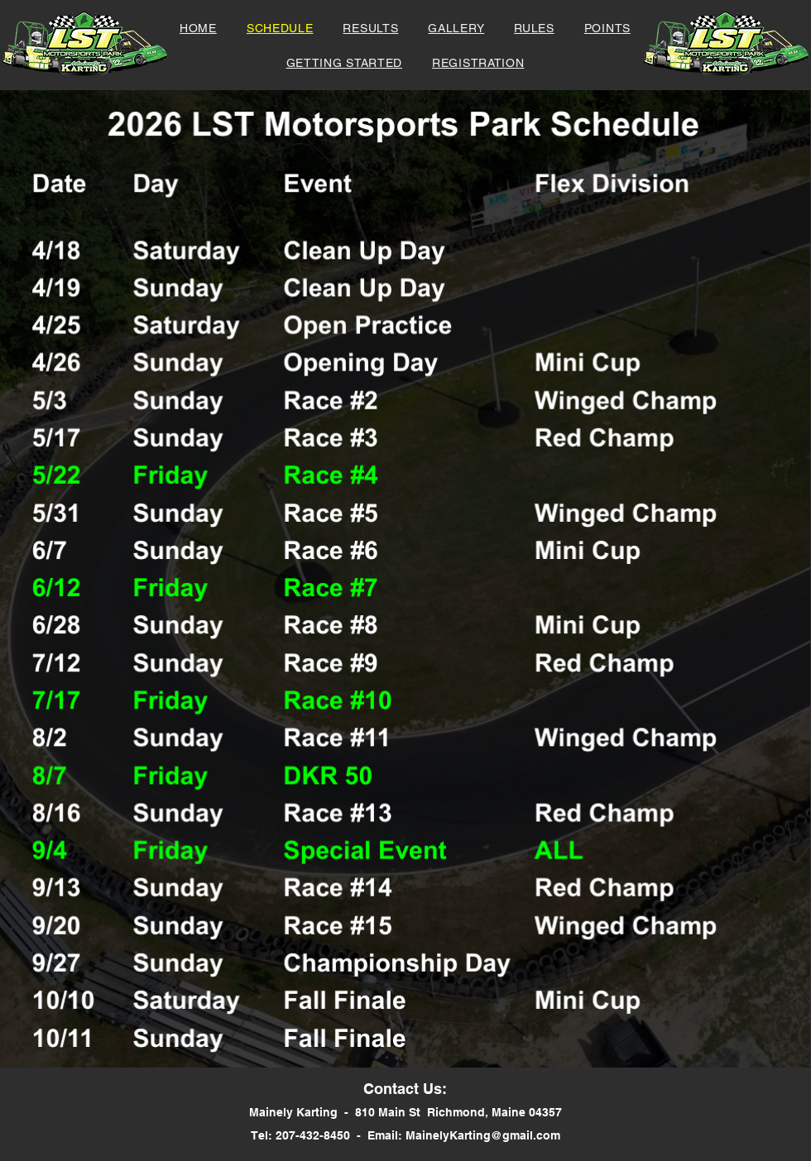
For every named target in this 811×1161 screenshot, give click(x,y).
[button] (477, 63)
